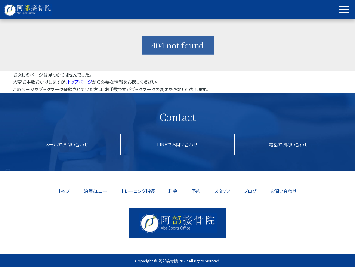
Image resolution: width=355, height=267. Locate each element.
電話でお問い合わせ (288, 144)
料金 (173, 191)
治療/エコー (95, 191)
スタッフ (222, 191)
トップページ (79, 82)
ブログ (250, 191)
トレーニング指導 (138, 191)
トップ (64, 191)
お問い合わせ (283, 191)
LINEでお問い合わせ (177, 144)
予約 (195, 191)
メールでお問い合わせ (66, 144)
